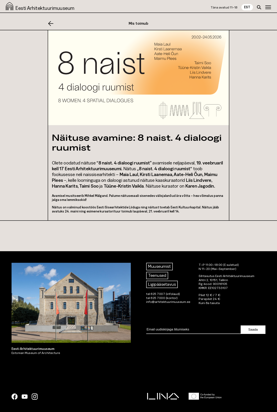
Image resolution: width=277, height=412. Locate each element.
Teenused (157, 275)
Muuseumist (159, 266)
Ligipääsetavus (162, 284)
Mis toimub (139, 23)
